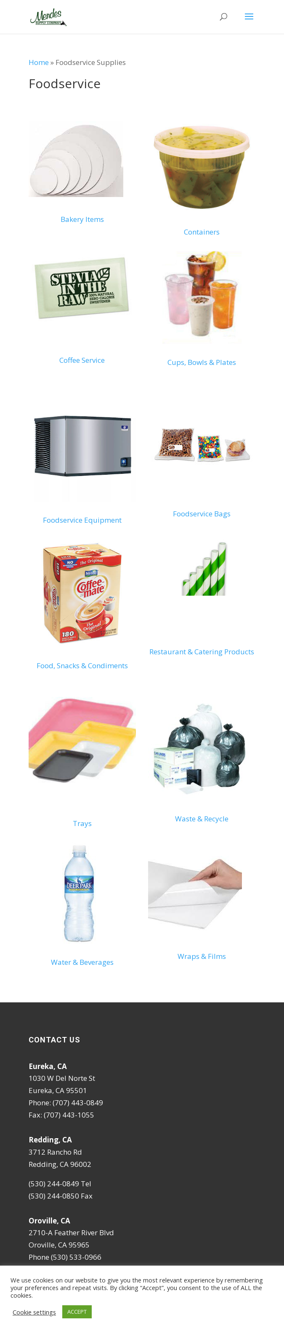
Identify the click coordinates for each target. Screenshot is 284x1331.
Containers (202, 232)
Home (39, 62)
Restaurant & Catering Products (201, 651)
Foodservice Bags (202, 513)
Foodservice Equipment (82, 520)
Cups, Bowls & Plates (201, 362)
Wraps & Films (202, 956)
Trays (82, 823)
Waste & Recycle (201, 818)
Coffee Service (82, 360)
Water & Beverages (82, 962)
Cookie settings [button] (34, 1312)
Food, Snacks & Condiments (82, 665)
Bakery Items (82, 219)
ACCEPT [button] (77, 1311)
